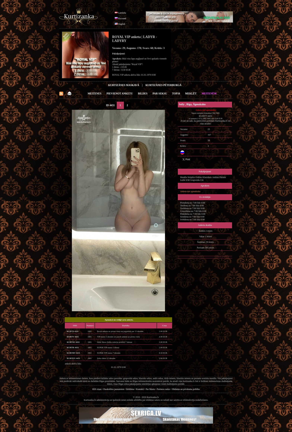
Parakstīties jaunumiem (113, 389)
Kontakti (140, 389)
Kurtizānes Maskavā (123, 85)
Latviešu (122, 13)
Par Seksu (160, 93)
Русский (122, 18)
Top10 (176, 93)
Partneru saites (163, 389)
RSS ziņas (96, 389)
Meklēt (190, 93)
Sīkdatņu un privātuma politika (186, 389)
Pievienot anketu (120, 93)
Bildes (142, 93)
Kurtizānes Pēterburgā (163, 85)
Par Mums (150, 389)
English (121, 24)
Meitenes (94, 93)
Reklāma (130, 389)
